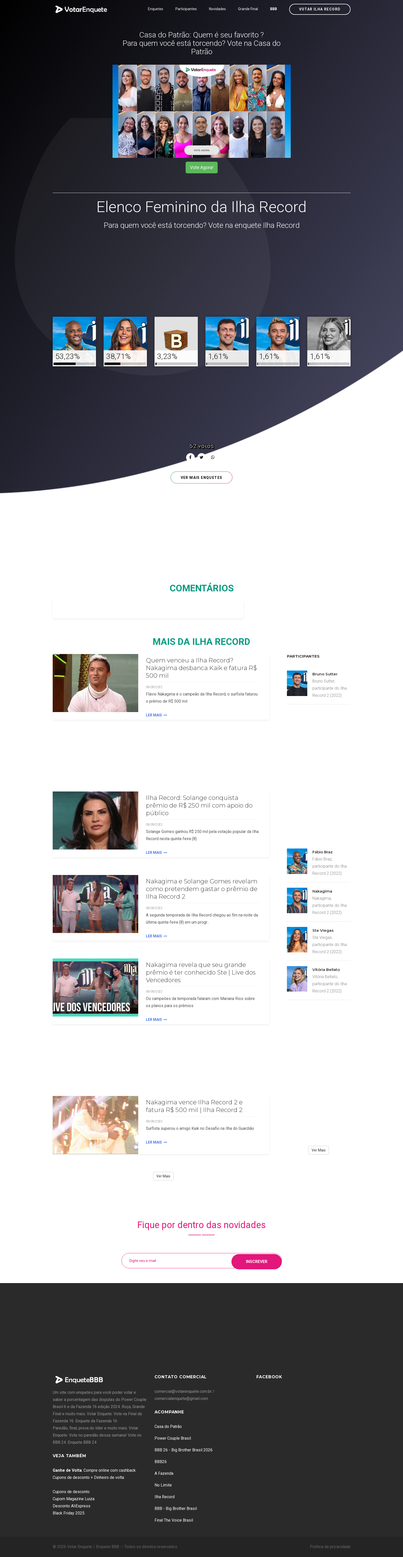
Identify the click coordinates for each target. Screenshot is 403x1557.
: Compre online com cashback (94, 1470)
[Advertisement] (202, 274)
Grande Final (248, 9)
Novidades (217, 9)
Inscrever (256, 1260)
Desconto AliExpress (71, 1506)
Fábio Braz (322, 852)
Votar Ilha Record (320, 9)
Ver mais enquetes (202, 478)
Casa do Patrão (168, 1426)
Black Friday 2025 (69, 1513)
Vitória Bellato (326, 969)
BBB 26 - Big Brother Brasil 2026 (184, 1450)
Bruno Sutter (325, 674)
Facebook (269, 1376)
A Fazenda (164, 1473)
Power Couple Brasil (173, 1438)
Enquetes (155, 9)
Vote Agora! (201, 167)
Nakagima (322, 891)
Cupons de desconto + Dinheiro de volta (88, 1477)
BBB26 (161, 1461)
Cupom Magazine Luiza (73, 1498)
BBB (273, 9)
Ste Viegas (322, 930)
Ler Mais (156, 715)
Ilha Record (165, 1496)
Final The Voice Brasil (174, 1520)
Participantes (186, 9)
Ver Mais (163, 1176)
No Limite (163, 1485)
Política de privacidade (330, 1546)
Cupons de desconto (71, 1491)
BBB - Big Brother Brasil (176, 1508)
